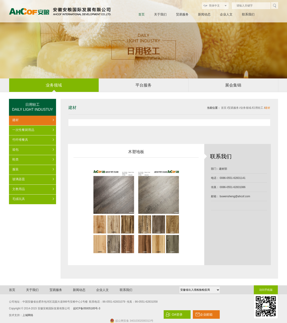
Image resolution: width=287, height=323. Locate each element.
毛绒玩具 (18, 199)
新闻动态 (204, 14)
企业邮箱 (206, 314)
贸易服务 (182, 14)
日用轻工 (257, 107)
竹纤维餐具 (20, 139)
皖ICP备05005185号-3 (86, 308)
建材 (15, 120)
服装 (15, 169)
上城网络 (27, 315)
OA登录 (177, 314)
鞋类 (15, 159)
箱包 (15, 149)
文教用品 (18, 189)
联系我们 (248, 14)
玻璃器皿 (18, 179)
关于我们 (160, 14)
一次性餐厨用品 (23, 130)
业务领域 (245, 107)
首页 (141, 14)
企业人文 (226, 14)
